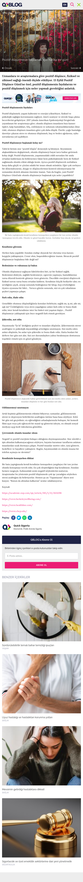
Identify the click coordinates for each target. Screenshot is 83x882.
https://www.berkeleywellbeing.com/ (21, 499)
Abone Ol (41, 565)
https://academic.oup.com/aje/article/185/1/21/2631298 (32, 493)
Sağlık (35, 13)
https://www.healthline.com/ (17, 505)
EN (64, 4)
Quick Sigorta (22, 13)
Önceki (7, 68)
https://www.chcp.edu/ (14, 511)
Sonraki (76, 68)
